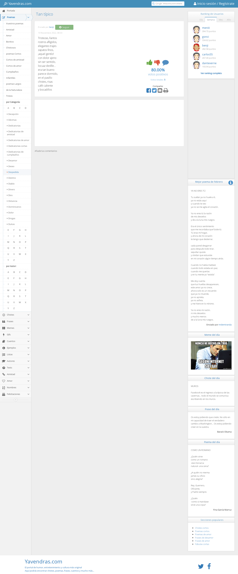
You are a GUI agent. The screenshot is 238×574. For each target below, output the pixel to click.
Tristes (9, 95)
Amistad (10, 29)
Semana (211, 19)
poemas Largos (13, 83)
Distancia (12, 200)
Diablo (11, 183)
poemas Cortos (13, 53)
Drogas (11, 218)
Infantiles (10, 77)
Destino (11, 177)
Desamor (12, 160)
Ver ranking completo (211, 73)
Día (201, 19)
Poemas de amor (203, 534)
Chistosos (11, 47)
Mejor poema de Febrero (209, 181)
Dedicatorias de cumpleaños (15, 153)
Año (229, 19)
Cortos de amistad (15, 59)
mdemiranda (225, 324)
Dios (10, 195)
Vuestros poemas (14, 23)
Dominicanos (14, 206)
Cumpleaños (12, 71)
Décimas (12, 119)
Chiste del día (212, 378)
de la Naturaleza (14, 89)
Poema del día (212, 442)
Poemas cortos (202, 531)
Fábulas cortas (202, 544)
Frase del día (212, 409)
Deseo (10, 166)
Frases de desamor (204, 537)
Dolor (10, 212)
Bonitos (10, 41)
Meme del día (212, 334)
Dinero (11, 189)
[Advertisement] (109, 123)
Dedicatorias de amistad (15, 133)
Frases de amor (202, 540)
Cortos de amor (13, 65)
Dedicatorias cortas (17, 145)
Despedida (13, 172)
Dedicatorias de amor (18, 140)
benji (51, 27)
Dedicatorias (13, 125)
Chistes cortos (202, 527)
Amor (9, 35)
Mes (221, 19)
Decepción (13, 114)
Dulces (11, 224)
